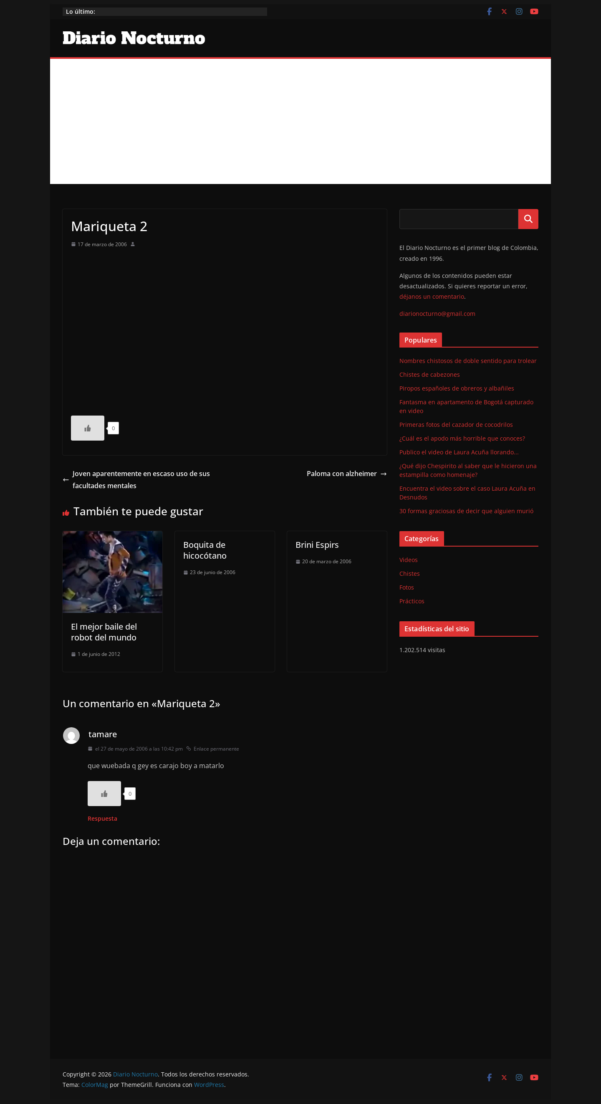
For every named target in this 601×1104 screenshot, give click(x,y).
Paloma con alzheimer (347, 473)
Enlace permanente (212, 748)
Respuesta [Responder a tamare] (102, 818)
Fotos (406, 587)
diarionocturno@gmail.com (437, 314)
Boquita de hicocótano (205, 550)
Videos (408, 560)
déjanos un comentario (431, 296)
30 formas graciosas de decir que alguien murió (466, 511)
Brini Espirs (317, 544)
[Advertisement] (300, 121)
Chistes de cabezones (429, 374)
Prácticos (411, 601)
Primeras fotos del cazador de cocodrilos (456, 424)
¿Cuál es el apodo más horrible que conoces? (462, 438)
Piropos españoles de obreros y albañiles (456, 388)
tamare (102, 734)
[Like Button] (87, 428)
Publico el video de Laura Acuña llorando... (459, 452)
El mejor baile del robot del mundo (104, 632)
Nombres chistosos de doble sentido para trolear (468, 361)
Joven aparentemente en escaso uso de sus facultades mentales (136, 479)
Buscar (528, 219)
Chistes (409, 573)
